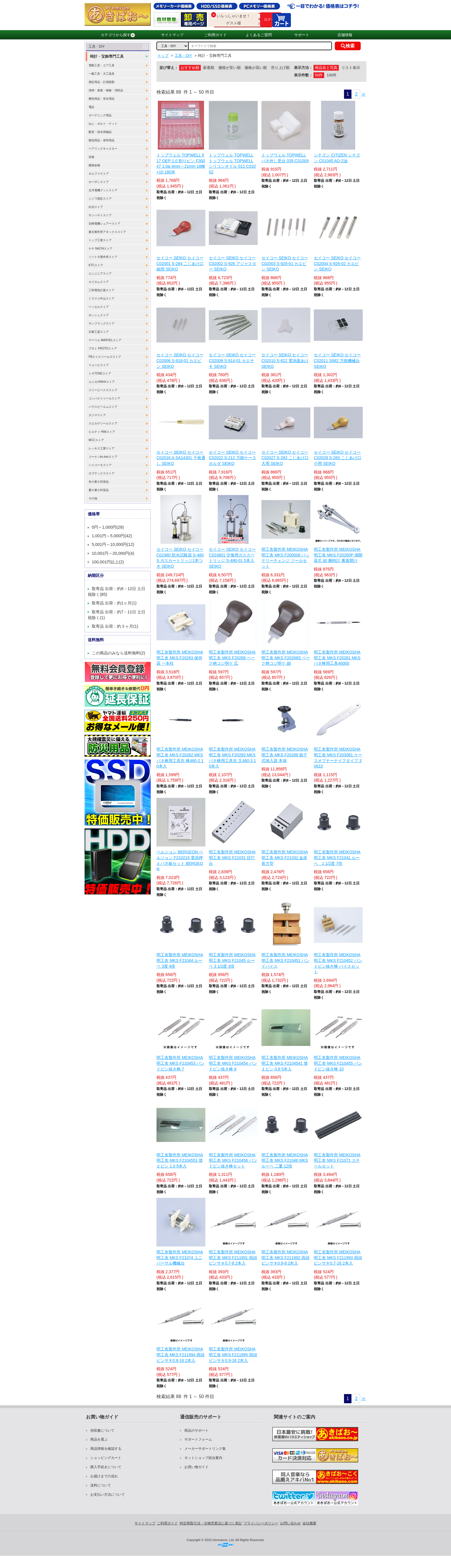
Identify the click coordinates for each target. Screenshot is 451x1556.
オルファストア (99, 173)
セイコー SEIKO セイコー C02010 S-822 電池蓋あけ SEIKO (285, 360)
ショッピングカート (105, 1458)
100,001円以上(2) (108, 562)
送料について (100, 1485)
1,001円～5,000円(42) (112, 536)
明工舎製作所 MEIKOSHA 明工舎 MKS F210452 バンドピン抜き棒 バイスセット (338, 963)
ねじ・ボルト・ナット (103, 123)
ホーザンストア (99, 181)
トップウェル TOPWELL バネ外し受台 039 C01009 (285, 158)
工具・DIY (97, 47)
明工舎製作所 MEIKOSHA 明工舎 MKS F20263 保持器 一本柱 (179, 658)
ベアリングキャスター (103, 148)
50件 (319, 75)
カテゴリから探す (118, 35)
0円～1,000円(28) (108, 527)
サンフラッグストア (101, 323)
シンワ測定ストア (100, 198)
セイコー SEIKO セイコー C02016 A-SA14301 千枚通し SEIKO (180, 458)
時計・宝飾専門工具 (107, 56)
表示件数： (303, 75)
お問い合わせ (290, 1523)
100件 (332, 75)
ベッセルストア (99, 306)
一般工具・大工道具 (101, 73)
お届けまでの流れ (104, 1476)
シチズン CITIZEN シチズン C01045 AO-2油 (337, 158)
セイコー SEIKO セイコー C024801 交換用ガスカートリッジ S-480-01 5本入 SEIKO (232, 558)
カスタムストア (99, 281)
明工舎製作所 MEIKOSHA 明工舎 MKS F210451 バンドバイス (285, 960)
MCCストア (96, 440)
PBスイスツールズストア (105, 356)
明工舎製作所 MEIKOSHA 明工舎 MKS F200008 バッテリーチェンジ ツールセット (285, 558)
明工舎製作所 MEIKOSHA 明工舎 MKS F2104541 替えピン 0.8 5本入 (284, 1063)
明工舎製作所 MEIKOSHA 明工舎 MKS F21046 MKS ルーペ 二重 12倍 (284, 1160)
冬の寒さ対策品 (99, 481)
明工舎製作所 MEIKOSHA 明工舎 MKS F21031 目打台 (232, 857)
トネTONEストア (100, 373)
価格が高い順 (255, 67)
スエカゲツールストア (103, 423)
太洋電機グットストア (103, 190)
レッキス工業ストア (101, 448)
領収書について (102, 1431)
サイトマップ (172, 35)
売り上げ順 (280, 67)
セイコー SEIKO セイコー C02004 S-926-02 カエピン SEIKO (337, 263)
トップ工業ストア (100, 240)
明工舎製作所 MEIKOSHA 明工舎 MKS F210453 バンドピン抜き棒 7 (180, 1063)
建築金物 (94, 165)
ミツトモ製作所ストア (103, 256)
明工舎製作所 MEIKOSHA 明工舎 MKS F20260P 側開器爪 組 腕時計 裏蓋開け (338, 555)
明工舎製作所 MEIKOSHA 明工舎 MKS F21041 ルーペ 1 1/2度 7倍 (337, 857)
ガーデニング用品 (100, 115)
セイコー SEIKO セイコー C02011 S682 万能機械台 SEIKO (337, 360)
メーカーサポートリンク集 (205, 1449)
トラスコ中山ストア (101, 298)
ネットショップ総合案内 (203, 1458)
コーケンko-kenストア (103, 456)
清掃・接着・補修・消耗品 (106, 90)
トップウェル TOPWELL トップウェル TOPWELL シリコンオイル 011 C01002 (232, 163)
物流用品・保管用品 (101, 140)
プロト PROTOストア (103, 348)
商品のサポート (196, 1431)
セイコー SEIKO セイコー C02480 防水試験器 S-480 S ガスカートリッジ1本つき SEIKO (180, 558)
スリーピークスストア (103, 390)
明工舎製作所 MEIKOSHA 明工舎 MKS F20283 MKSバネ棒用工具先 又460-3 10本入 (232, 757)
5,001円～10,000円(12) (113, 544)
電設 (91, 107)
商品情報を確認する (105, 1449)
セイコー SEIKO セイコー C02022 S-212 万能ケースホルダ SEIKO (232, 458)
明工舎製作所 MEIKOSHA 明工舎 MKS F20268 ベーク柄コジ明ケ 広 (232, 658)
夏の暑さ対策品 (99, 490)
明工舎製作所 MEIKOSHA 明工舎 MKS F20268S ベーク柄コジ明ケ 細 (285, 658)
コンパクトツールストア (104, 398)
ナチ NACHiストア (100, 248)
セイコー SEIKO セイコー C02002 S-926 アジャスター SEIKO (232, 263)
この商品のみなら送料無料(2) (118, 653)
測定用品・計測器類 (101, 82)
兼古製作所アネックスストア (107, 231)
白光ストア (96, 206)
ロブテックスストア (101, 473)
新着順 (208, 67)
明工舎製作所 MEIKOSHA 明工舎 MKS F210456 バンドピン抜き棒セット (233, 1160)
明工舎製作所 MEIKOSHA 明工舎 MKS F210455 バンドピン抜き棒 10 (338, 1063)
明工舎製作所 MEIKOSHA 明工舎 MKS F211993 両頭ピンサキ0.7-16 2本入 (338, 1257)
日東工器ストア (99, 331)
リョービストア (99, 365)
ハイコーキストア (100, 465)
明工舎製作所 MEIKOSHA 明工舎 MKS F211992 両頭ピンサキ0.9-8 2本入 (285, 1257)
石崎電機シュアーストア (104, 223)
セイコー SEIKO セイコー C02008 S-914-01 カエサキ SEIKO (232, 360)
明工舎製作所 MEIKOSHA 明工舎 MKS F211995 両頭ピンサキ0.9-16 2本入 (233, 1354)
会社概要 (309, 1523)
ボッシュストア (99, 315)
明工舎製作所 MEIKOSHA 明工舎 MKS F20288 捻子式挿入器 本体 (284, 755)
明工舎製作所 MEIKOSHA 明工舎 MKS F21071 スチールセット (337, 1160)
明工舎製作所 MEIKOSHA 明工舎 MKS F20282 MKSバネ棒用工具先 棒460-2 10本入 (179, 757)
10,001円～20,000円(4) (113, 553)
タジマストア (97, 415)
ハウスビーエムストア (103, 406)
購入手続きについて (105, 1467)
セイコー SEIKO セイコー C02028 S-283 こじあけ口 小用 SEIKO (337, 458)
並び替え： (168, 67)
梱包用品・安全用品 (101, 98)
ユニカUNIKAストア (102, 381)
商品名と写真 (326, 67)
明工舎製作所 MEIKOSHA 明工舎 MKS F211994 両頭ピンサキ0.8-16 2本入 (180, 1354)
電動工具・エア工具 (101, 65)
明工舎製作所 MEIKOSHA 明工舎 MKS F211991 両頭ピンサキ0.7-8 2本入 (233, 1257)
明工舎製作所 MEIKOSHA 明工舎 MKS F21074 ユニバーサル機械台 (179, 1257)
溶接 (91, 157)
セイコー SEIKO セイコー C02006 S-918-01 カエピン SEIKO (179, 360)
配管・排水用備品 (100, 132)
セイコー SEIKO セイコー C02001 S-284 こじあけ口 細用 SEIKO (180, 263)
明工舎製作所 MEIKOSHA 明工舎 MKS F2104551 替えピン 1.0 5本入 (179, 1160)
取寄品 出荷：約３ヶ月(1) (115, 626)
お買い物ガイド (196, 1467)
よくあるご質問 (259, 35)
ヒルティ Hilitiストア (102, 431)
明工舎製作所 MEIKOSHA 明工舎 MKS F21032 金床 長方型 (284, 857)
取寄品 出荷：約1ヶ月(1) (114, 603)
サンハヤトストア (100, 215)
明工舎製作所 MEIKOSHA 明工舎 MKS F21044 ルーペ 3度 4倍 (179, 960)
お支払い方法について (107, 1495)
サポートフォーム (198, 1439)
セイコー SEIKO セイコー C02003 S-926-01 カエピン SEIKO (284, 263)
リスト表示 (350, 67)
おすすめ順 (190, 67)
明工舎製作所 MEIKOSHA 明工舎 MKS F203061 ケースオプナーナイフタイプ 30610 (338, 757)
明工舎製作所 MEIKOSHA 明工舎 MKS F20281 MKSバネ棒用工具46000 (337, 658)
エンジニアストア (100, 273)
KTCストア (96, 265)
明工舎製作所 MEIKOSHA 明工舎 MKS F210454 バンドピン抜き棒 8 (233, 1063)
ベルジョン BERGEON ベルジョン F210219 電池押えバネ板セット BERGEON (179, 860)
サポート (301, 35)
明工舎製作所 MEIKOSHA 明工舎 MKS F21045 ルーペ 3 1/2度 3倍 (232, 960)
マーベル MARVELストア (105, 340)
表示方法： (303, 67)
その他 (93, 498)
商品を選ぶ (99, 1439)
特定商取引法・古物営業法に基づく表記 (211, 1523)
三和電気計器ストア (101, 290)
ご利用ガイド (215, 35)
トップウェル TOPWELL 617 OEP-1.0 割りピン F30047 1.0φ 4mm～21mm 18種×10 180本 (180, 163)
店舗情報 (344, 35)
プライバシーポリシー (261, 1523)
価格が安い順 (229, 67)
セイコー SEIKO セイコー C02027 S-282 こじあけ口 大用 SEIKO (285, 458)
